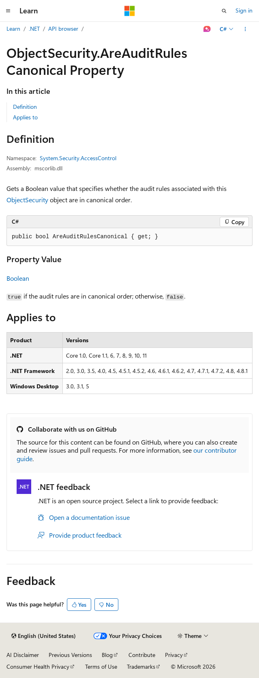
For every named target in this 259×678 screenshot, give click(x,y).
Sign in (244, 10)
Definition (25, 106)
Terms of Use (101, 666)
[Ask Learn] (207, 29)
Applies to (25, 117)
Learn (13, 28)
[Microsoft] (129, 11)
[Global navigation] (8, 11)
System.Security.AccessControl (78, 158)
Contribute (141, 655)
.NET (34, 28)
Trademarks (141, 666)
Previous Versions (70, 655)
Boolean (17, 278)
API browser (63, 28)
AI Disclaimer (22, 655)
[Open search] (224, 11)
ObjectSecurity (27, 199)
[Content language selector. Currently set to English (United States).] (43, 635)
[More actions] (245, 29)
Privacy (174, 655)
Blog (107, 655)
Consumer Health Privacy (37, 666)
